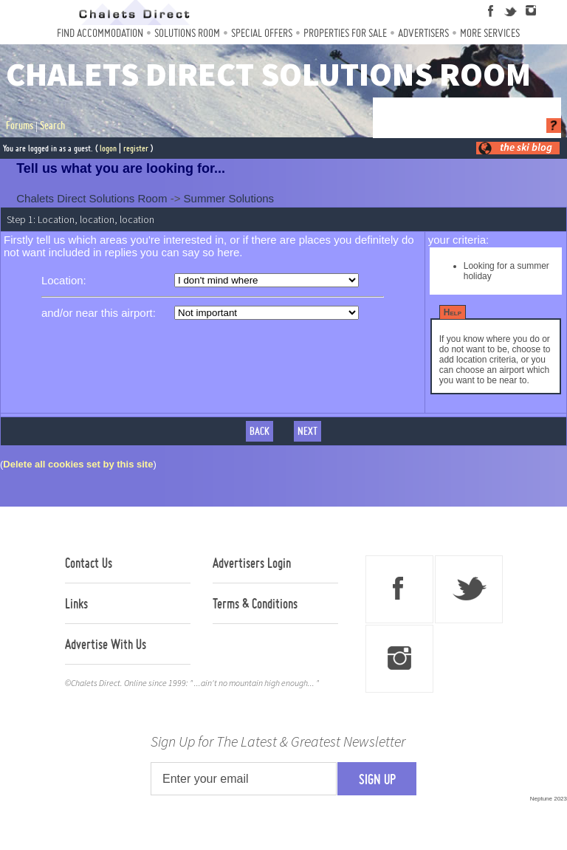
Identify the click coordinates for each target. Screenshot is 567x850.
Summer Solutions (229, 198)
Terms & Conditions (255, 603)
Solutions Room (187, 33)
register (135, 148)
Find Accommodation (100, 33)
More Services (490, 33)
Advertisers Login (252, 563)
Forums (19, 125)
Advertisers (423, 33)
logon (108, 148)
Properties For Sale (345, 33)
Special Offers (261, 33)
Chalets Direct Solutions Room (91, 198)
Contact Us (88, 563)
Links (76, 603)
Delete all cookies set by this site (78, 464)
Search (52, 125)
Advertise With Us (105, 644)
